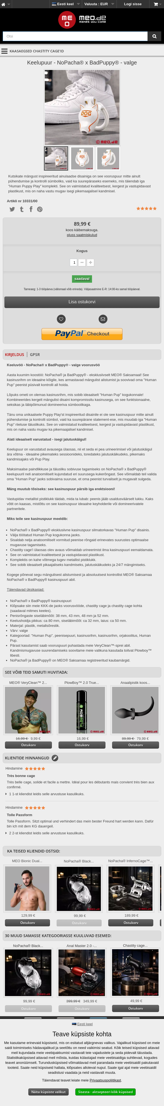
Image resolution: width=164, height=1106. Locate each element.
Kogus (81, 251)
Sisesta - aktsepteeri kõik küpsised (105, 1091)
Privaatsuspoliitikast (105, 1080)
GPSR (35, 354)
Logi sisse (133, 4)
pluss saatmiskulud (82, 235)
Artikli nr (14, 201)
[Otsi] (154, 36)
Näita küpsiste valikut (48, 1091)
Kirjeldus (14, 354)
